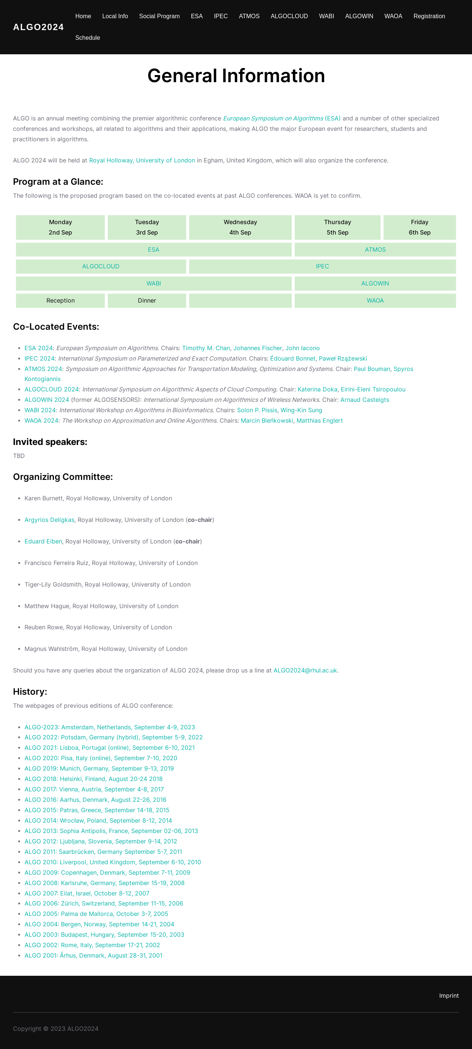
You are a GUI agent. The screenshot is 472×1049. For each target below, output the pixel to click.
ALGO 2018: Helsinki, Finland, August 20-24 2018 (94, 778)
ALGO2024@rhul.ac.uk (305, 670)
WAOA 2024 (41, 420)
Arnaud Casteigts (364, 399)
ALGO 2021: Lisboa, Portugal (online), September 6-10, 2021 (110, 747)
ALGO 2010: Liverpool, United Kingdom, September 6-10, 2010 (113, 862)
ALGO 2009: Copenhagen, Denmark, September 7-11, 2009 (107, 872)
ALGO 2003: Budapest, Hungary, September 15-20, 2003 (104, 934)
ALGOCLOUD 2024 (52, 389)
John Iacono (302, 348)
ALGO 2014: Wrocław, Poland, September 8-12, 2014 (98, 820)
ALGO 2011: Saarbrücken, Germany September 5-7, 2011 (103, 851)
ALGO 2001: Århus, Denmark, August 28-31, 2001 (93, 955)
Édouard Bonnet (293, 358)
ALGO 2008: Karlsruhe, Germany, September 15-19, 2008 (105, 883)
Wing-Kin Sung (301, 410)
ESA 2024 (39, 348)
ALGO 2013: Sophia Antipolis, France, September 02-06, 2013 (111, 831)
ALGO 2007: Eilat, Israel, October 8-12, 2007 (87, 893)
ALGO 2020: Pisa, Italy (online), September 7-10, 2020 (101, 758)
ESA (153, 249)
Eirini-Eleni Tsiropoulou (373, 389)
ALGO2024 (38, 27)
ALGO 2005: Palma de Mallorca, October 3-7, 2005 (96, 913)
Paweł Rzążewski (343, 358)
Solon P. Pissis (257, 410)
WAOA (375, 300)
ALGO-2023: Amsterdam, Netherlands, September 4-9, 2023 (110, 727)
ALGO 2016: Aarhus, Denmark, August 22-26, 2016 (96, 799)
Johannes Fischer (257, 348)
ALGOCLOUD (101, 266)
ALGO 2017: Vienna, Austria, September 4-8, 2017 (94, 789)
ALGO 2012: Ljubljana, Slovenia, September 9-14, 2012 (101, 841)
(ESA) (282, 118)
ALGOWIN (375, 283)
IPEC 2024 (40, 358)
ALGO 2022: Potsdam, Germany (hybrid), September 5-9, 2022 (114, 737)
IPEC (322, 266)
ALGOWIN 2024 (47, 399)
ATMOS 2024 (43, 368)
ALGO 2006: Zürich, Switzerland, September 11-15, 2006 (104, 903)
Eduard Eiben (43, 541)
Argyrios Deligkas (49, 519)
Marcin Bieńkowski (267, 420)
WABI (153, 283)
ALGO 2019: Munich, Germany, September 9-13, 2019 (99, 768)
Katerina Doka (317, 389)
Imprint (449, 995)
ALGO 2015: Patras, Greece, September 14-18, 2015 (97, 810)
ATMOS (375, 249)
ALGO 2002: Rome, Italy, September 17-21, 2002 (92, 945)
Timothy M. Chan (206, 348)
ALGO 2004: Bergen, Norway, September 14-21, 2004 (99, 924)
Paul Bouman (372, 368)
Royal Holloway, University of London (142, 160)
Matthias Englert (320, 420)
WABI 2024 (40, 410)
